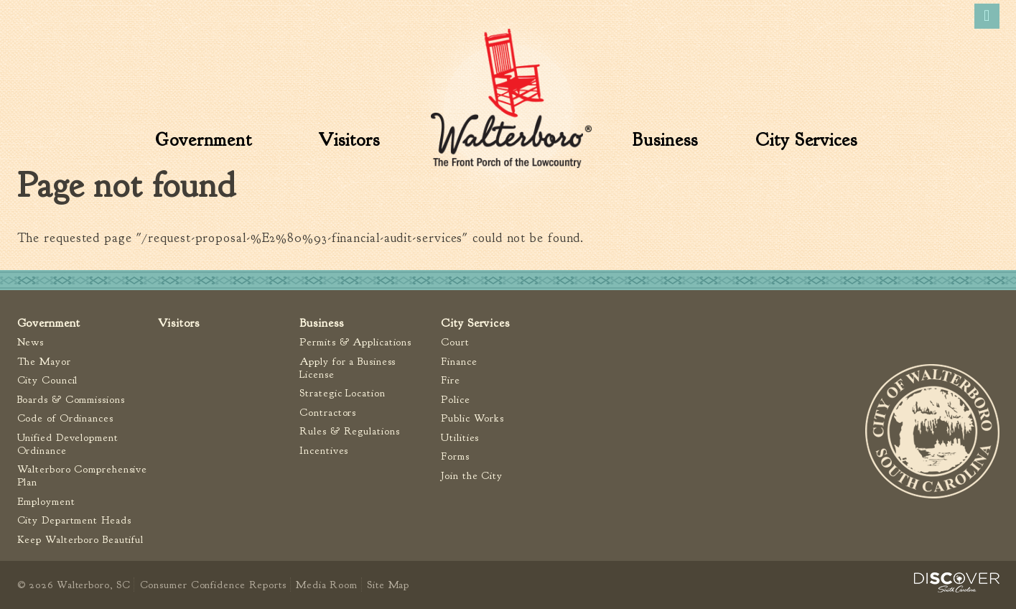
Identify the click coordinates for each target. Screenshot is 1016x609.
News (31, 342)
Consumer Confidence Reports (213, 584)
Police (455, 399)
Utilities (460, 438)
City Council (47, 380)
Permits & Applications (355, 342)
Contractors (327, 412)
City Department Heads (74, 520)
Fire (450, 380)
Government (203, 140)
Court (455, 342)
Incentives (323, 450)
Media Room (327, 584)
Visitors (348, 140)
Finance (459, 361)
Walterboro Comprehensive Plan (82, 475)
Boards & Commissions (71, 399)
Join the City (472, 476)
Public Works (472, 418)
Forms (455, 456)
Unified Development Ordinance (67, 444)
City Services (806, 140)
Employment (46, 501)
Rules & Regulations (349, 431)
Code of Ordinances (65, 418)
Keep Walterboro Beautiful (80, 540)
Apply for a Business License (347, 368)
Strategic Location (342, 393)
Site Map (388, 584)
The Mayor (44, 361)
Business (665, 140)
